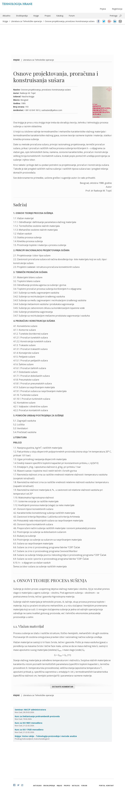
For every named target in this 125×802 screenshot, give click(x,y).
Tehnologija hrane (17, 4)
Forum (72, 15)
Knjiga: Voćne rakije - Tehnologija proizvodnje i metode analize (46, 736)
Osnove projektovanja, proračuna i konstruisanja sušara (69, 21)
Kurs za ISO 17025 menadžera (29, 729)
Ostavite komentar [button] (62, 686)
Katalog (59, 15)
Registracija (117, 9)
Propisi (48, 15)
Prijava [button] (103, 9)
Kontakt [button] (110, 785)
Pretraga (113, 15)
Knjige (36, 15)
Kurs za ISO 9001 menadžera (28, 723)
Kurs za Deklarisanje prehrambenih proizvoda (37, 716)
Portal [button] (102, 785)
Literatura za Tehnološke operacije (26, 21)
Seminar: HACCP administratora (30, 709)
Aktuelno (6, 15)
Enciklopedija (22, 15)
